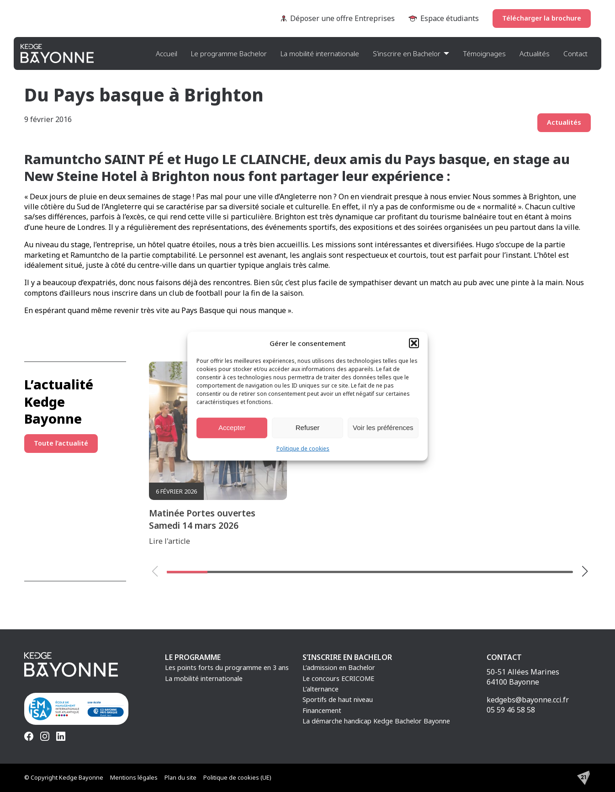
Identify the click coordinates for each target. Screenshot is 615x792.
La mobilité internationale (320, 53)
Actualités (535, 53)
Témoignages (484, 53)
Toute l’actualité (61, 443)
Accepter (231, 427)
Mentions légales (134, 777)
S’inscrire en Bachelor (406, 53)
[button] (414, 342)
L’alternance (320, 689)
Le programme (193, 657)
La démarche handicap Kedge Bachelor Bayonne (376, 721)
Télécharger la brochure (541, 18)
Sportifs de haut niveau (337, 699)
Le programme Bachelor (229, 53)
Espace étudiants (443, 18)
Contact (575, 53)
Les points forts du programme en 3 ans (227, 667)
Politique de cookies (302, 448)
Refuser (308, 427)
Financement (321, 710)
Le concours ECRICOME (338, 678)
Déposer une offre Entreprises (338, 18)
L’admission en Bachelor (338, 667)
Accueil (166, 53)
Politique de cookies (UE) (237, 777)
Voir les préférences (383, 427)
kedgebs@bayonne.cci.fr (528, 700)
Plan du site (180, 777)
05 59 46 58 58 (511, 710)
